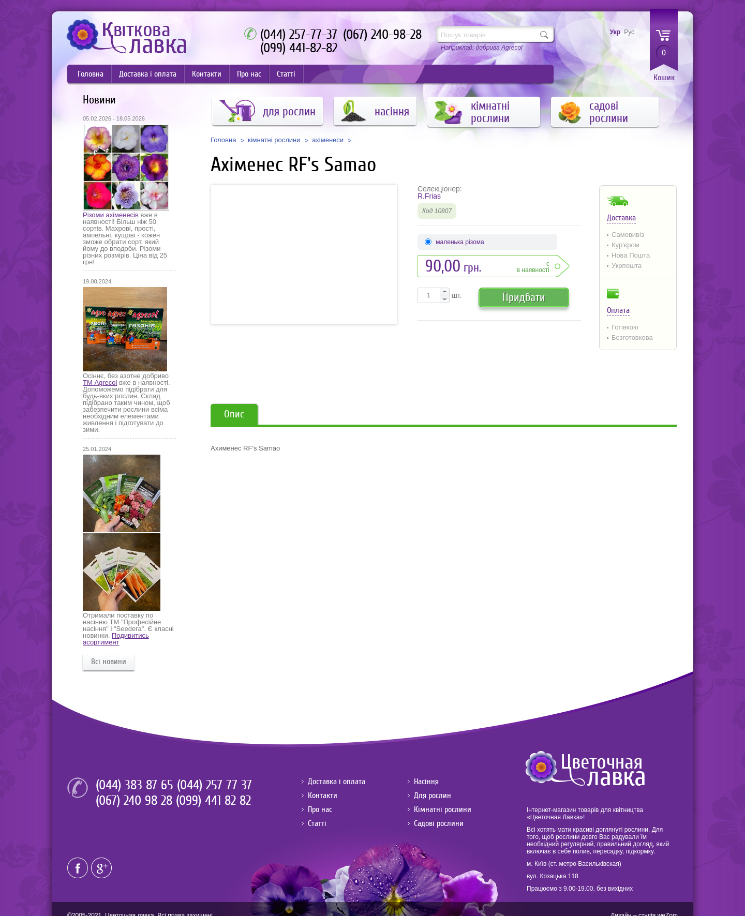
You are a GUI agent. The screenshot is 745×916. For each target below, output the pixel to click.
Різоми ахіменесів (111, 215)
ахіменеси (328, 140)
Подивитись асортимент (116, 639)
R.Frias (429, 196)
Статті (286, 74)
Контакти (206, 74)
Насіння (426, 781)
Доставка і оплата (147, 74)
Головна (90, 74)
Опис (234, 414)
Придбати (523, 297)
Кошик (664, 77)
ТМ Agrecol (100, 382)
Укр (615, 32)
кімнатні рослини (274, 140)
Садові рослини (439, 823)
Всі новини (108, 661)
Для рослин (432, 795)
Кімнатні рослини (442, 809)
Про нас (249, 74)
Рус (629, 32)
